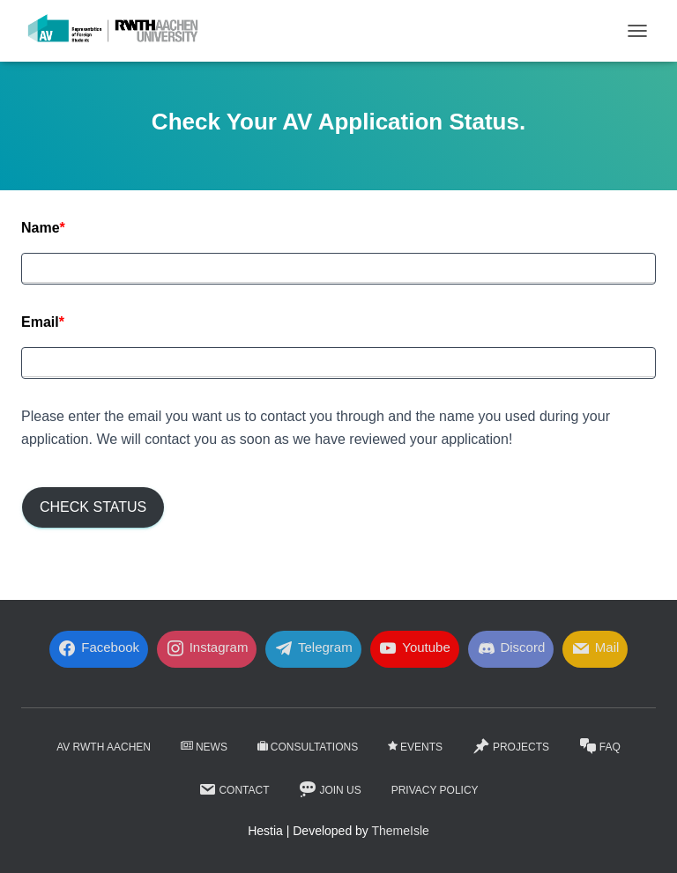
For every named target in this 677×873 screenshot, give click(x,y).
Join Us (330, 789)
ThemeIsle (400, 831)
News (204, 747)
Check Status (93, 506)
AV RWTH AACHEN (103, 747)
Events (415, 747)
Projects (510, 746)
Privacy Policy (435, 790)
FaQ (600, 746)
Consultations (307, 747)
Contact (233, 789)
